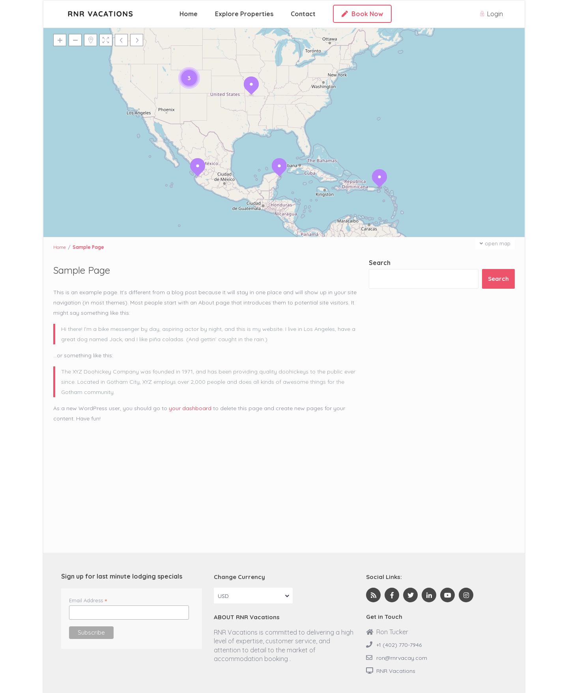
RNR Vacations (395, 670)
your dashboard (190, 408)
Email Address (88, 600)
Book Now (362, 14)
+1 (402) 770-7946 (399, 644)
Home (188, 14)
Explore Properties (244, 14)
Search (379, 263)
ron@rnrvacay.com (401, 657)
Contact (303, 14)
